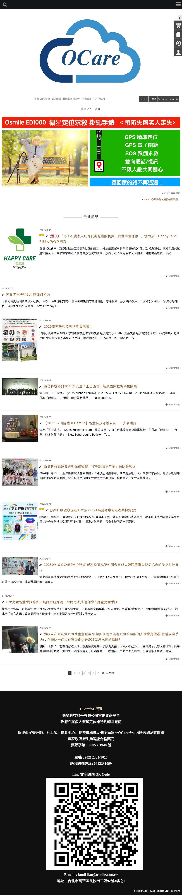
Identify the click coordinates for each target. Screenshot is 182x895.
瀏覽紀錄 (67, 98)
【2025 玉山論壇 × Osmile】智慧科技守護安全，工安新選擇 (90, 423)
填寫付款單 (88, 98)
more (172, 276)
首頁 (166, 192)
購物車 (76, 98)
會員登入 (86, 109)
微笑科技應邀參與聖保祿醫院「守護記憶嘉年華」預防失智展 (90, 466)
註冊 (97, 109)
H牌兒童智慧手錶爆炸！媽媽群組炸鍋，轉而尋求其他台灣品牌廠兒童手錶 (63, 602)
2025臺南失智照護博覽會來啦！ (68, 326)
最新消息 (175, 192)
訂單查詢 (100, 98)
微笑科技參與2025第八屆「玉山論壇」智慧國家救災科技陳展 (90, 386)
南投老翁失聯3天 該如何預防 (28, 294)
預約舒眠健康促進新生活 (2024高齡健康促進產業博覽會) (93, 510)
